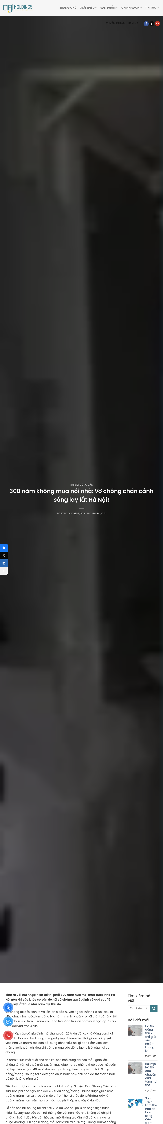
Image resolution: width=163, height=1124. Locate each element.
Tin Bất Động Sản (81, 485)
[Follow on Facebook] (146, 23)
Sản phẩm (109, 8)
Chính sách (131, 8)
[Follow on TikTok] (151, 23)
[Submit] (153, 1008)
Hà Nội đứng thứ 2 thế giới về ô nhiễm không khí (150, 1038)
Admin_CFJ (98, 513)
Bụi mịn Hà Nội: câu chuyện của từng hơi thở (151, 1075)
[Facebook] (4, 548)
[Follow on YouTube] (157, 23)
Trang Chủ (68, 7)
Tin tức (152, 8)
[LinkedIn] (4, 563)
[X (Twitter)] (4, 555)
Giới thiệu (88, 8)
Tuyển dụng (115, 23)
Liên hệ (133, 23)
